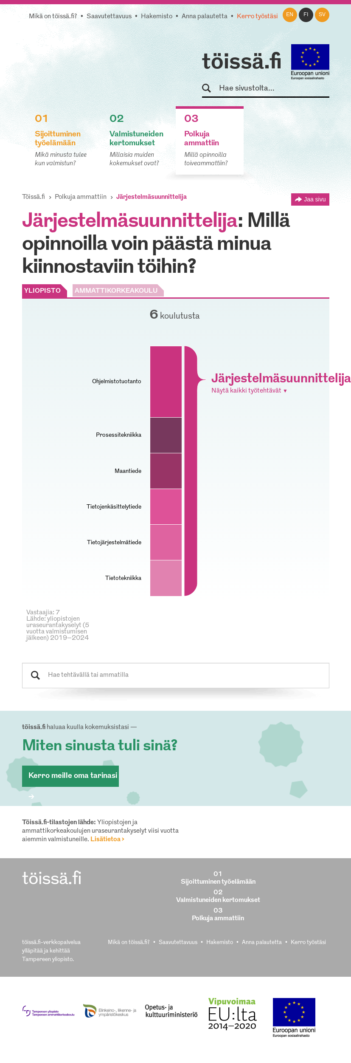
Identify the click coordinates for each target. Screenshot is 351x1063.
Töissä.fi (33, 197)
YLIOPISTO (42, 291)
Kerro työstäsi (257, 17)
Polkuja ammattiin (81, 197)
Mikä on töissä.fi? (53, 17)
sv (322, 14)
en (289, 14)
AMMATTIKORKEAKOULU (116, 291)
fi (306, 14)
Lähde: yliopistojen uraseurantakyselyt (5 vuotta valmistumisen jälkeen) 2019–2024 (57, 629)
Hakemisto (156, 17)
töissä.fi (242, 63)
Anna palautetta (204, 17)
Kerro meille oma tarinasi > (72, 779)
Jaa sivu (315, 199)
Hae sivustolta (210, 88)
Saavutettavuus (109, 17)
